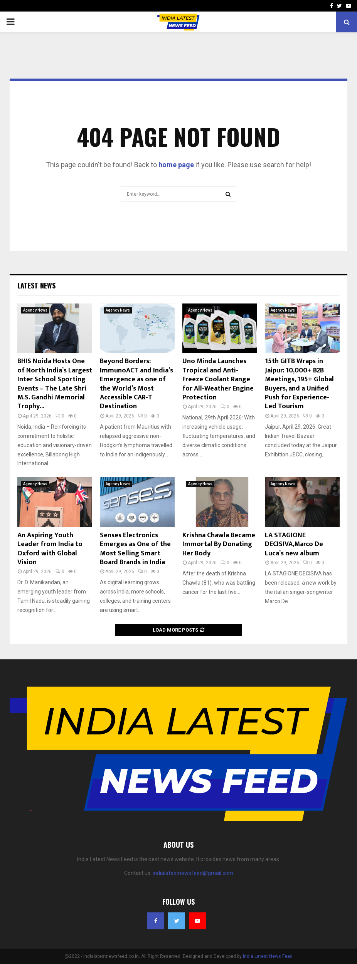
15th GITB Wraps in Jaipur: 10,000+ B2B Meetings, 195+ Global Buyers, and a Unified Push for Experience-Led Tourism (299, 383)
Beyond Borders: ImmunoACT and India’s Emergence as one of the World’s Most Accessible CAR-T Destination (136, 383)
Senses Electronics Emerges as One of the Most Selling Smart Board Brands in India (135, 549)
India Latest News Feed (268, 956)
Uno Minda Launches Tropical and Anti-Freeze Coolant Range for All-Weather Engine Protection (218, 379)
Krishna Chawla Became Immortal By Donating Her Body (218, 544)
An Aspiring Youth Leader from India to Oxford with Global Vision (50, 549)
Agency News (35, 310)
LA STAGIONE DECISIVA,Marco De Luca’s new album (294, 544)
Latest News (36, 285)
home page (176, 165)
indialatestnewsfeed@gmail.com (193, 873)
